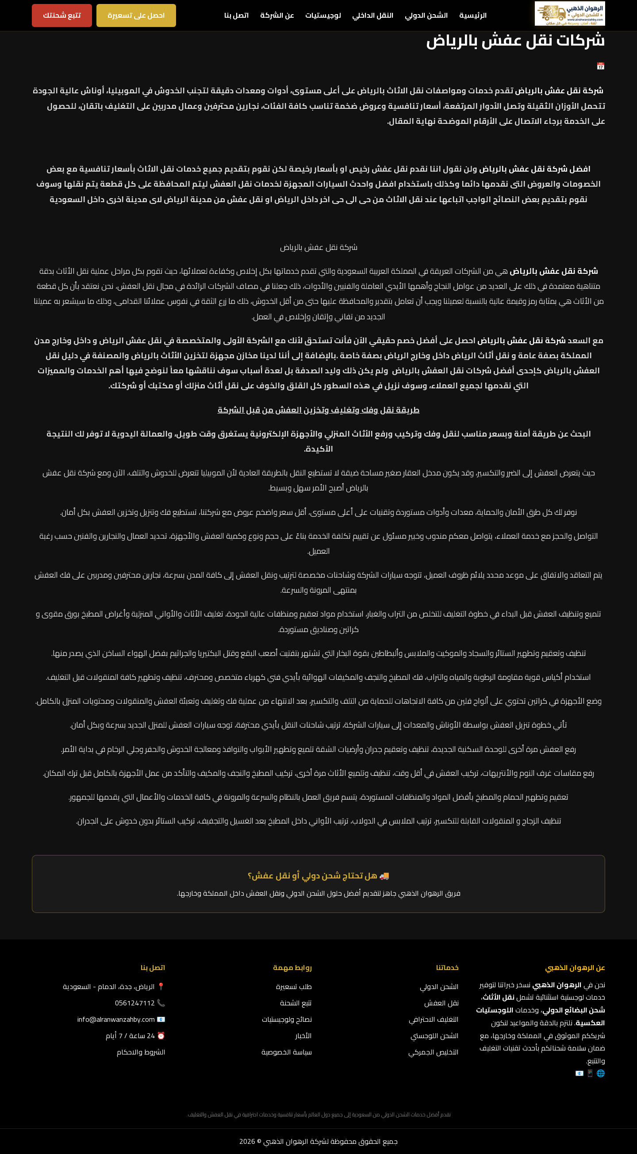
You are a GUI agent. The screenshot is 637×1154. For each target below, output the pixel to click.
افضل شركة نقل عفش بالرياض (535, 168)
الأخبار (303, 1035)
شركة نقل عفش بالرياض (559, 90)
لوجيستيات (323, 15)
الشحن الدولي (426, 15)
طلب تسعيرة (294, 986)
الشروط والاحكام (141, 1051)
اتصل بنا (236, 15)
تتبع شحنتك (62, 15)
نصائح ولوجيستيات (287, 1019)
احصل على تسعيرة (136, 15)
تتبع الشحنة (296, 1002)
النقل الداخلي (373, 15)
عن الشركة (277, 15)
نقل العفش (441, 1002)
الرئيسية (473, 15)
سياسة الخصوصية (286, 1051)
